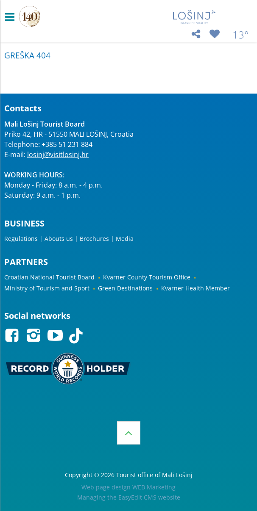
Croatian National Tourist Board (49, 277)
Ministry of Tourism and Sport (46, 288)
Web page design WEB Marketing (128, 487)
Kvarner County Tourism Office (146, 277)
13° (240, 35)
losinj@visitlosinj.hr (58, 154)
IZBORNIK (11, 17)
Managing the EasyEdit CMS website (128, 497)
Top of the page (128, 433)
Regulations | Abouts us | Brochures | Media (69, 239)
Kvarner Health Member (195, 288)
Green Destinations (125, 288)
